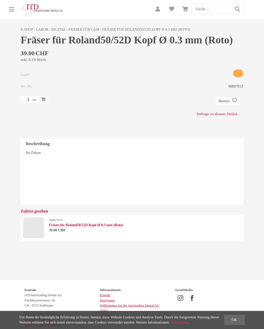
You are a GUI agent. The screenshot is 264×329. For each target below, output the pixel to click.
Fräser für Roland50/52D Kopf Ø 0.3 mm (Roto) (146, 30)
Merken (227, 101)
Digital (58, 30)
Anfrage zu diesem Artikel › (218, 114)
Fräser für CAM (84, 30)
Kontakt (105, 295)
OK (234, 320)
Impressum (107, 300)
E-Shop (27, 30)
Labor (42, 30)
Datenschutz (179, 322)
